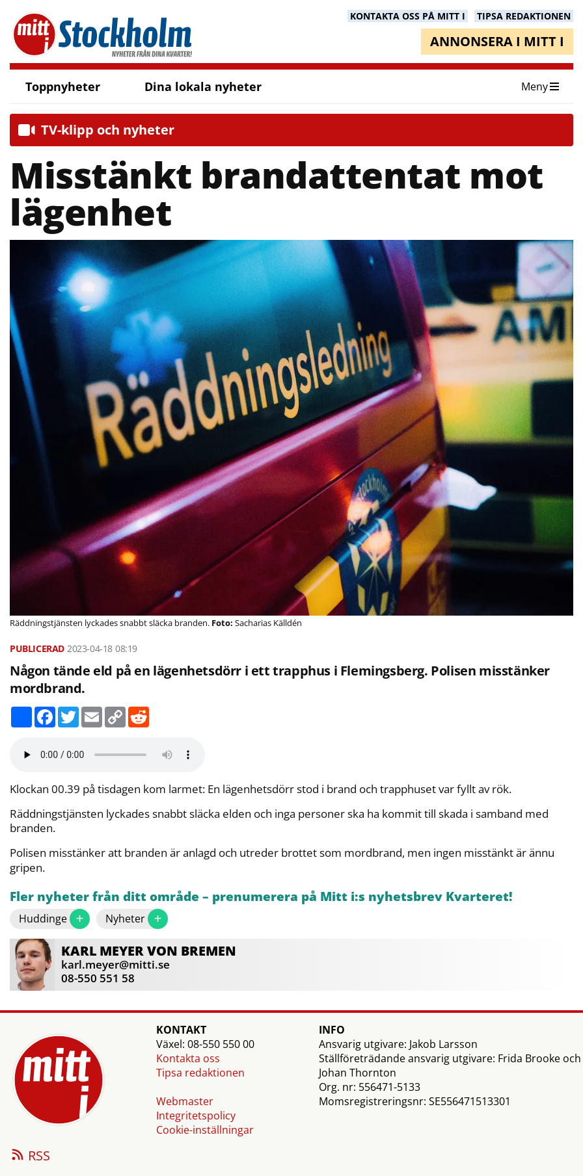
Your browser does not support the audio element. (107, 754)
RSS (30, 1156)
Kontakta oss (188, 1058)
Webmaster (184, 1101)
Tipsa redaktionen (200, 1072)
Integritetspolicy (196, 1115)
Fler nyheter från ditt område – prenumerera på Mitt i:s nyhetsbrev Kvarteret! (261, 897)
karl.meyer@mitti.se (115, 964)
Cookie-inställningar (205, 1130)
